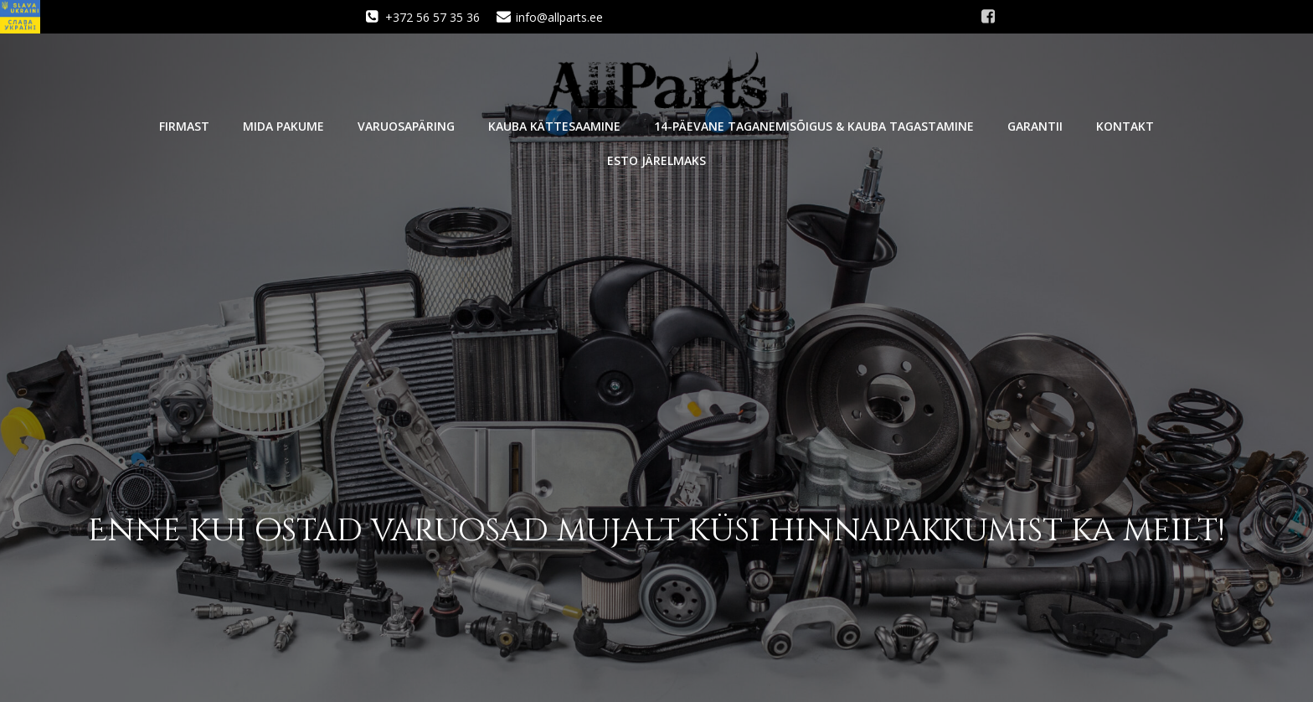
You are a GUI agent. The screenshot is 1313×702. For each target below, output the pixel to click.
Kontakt (1125, 126)
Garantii (1035, 126)
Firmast (184, 126)
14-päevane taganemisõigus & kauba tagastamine (814, 126)
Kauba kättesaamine (554, 126)
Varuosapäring (406, 126)
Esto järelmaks (656, 160)
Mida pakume (283, 126)
